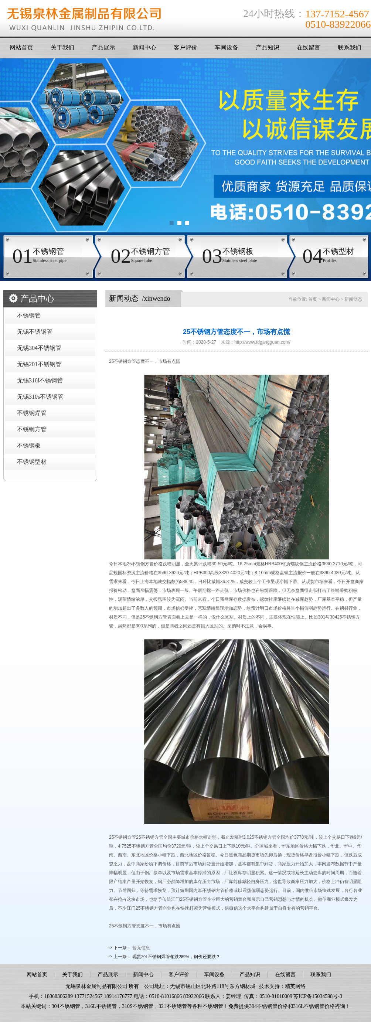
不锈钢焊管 (32, 413)
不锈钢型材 (32, 462)
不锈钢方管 (32, 429)
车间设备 (226, 47)
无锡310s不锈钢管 (40, 397)
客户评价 (185, 47)
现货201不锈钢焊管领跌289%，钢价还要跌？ (176, 956)
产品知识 (267, 47)
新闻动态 (353, 299)
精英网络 (295, 986)
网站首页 (21, 47)
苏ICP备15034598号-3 (317, 996)
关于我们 (62, 47)
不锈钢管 (29, 315)
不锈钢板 (29, 445)
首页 (312, 299)
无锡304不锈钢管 (39, 348)
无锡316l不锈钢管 (40, 380)
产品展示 (103, 47)
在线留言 (308, 47)
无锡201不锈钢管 (39, 364)
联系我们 (349, 47)
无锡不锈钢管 (34, 331)
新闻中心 (144, 47)
